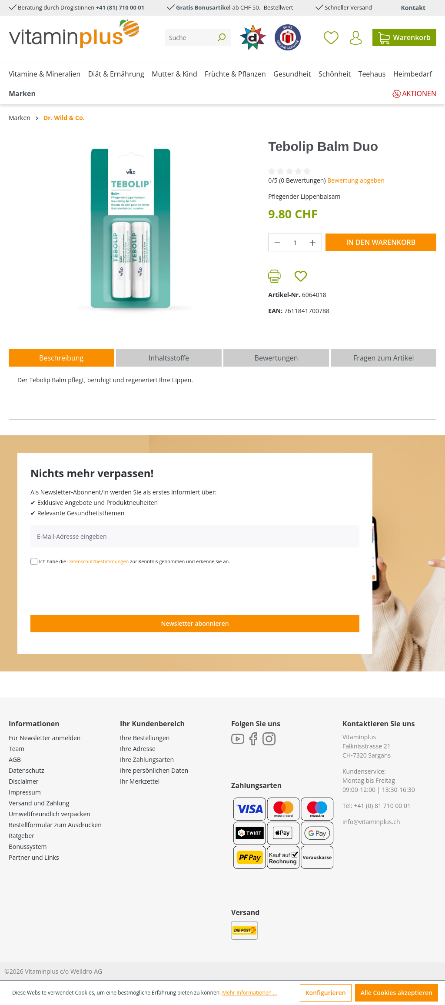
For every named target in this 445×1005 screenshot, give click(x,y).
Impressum (25, 792)
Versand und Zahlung (39, 803)
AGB (15, 759)
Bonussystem (27, 846)
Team (16, 749)
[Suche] (188, 37)
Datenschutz (26, 770)
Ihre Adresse (138, 749)
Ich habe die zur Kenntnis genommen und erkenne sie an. (134, 561)
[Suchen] (221, 37)
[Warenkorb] (404, 37)
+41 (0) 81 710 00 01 (382, 805)
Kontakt (413, 7)
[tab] (61, 358)
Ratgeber (21, 835)
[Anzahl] (295, 242)
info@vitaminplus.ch (371, 822)
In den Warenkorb (380, 242)
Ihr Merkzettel (139, 781)
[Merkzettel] (331, 37)
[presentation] (96, 589)
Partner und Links (34, 857)
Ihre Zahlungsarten (147, 759)
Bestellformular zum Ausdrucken (55, 825)
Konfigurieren (326, 992)
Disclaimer (23, 781)
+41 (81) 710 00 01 (120, 7)
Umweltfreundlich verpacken (49, 814)
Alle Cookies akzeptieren (396, 992)
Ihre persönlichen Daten (154, 770)
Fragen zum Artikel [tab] (383, 358)
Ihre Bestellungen (144, 738)
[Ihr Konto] (355, 38)
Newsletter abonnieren (195, 623)
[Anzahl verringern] (277, 242)
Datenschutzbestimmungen (98, 561)
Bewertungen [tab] (276, 358)
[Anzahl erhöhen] (313, 242)
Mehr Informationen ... (249, 992)
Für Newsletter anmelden (44, 738)
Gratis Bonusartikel (203, 7)
